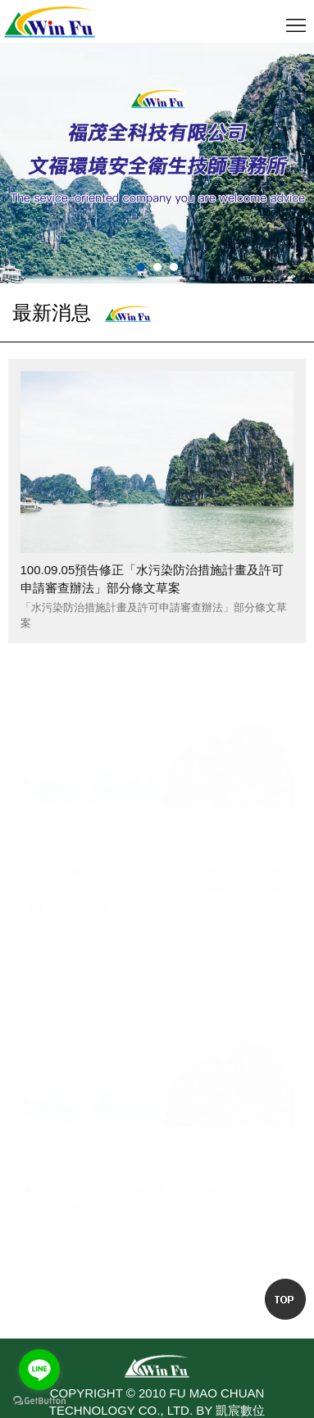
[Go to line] (39, 1369)
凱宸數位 (240, 1410)
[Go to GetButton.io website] (39, 1401)
